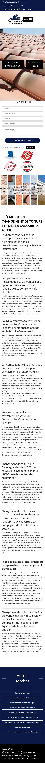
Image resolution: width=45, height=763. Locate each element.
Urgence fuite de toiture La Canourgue (22, 698)
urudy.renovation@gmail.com (24, 755)
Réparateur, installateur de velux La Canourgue (22, 732)
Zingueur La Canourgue (22, 693)
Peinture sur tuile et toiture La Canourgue (22, 713)
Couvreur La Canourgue (22, 727)
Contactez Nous (34, 64)
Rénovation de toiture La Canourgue (22, 708)
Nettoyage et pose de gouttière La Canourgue (22, 717)
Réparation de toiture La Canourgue (22, 703)
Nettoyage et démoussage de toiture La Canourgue (22, 722)
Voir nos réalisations (12, 64)
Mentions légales (33, 758)
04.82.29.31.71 (10, 1)
